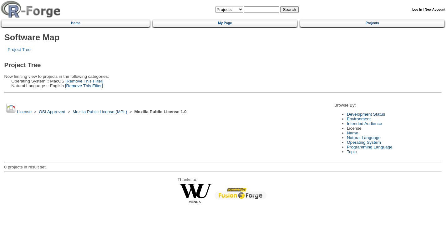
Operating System (364, 142)
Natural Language (364, 137)
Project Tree (19, 49)
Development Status (366, 114)
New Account (435, 9)
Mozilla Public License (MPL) (100, 111)
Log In (417, 9)
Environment (359, 119)
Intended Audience (364, 123)
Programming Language (370, 147)
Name (352, 133)
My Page (225, 23)
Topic (352, 151)
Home (75, 23)
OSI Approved (52, 111)
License (24, 111)
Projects (372, 23)
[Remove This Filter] (83, 81)
